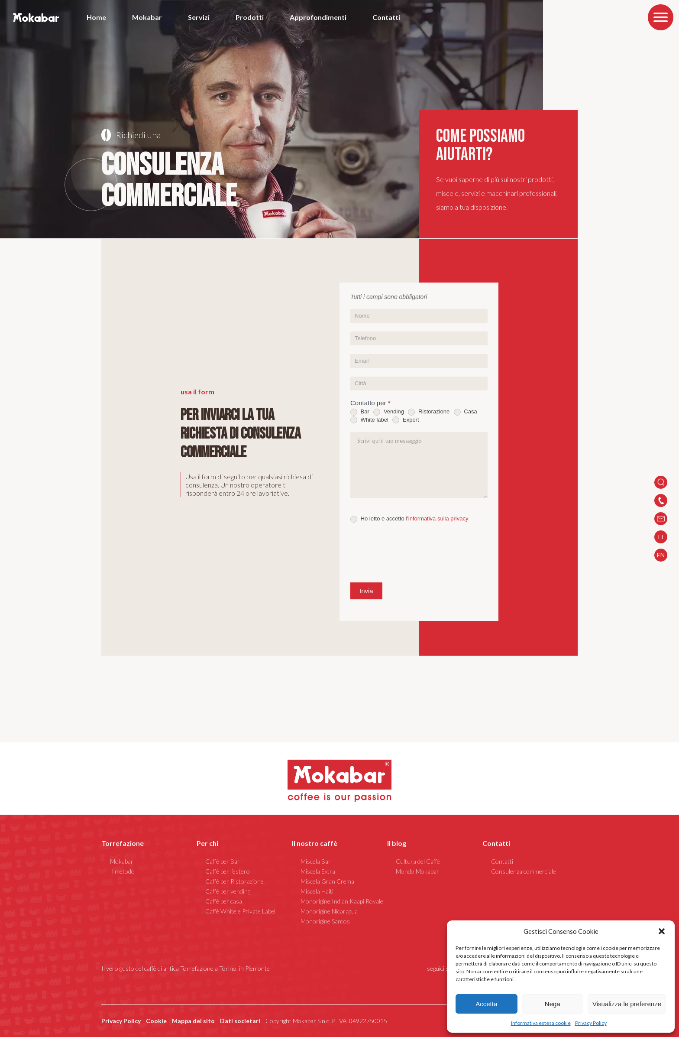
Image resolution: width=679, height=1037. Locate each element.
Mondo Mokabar (417, 871)
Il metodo (122, 871)
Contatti (386, 17)
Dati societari (240, 1020)
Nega (552, 1004)
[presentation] (416, 552)
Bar (359, 412)
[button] (661, 931)
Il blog (396, 843)
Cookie (156, 1020)
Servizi (199, 17)
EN (661, 555)
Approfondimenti (318, 17)
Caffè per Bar (222, 861)
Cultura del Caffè (418, 861)
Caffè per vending (227, 891)
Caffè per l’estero (227, 871)
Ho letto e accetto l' (409, 519)
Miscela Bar (316, 861)
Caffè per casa (223, 901)
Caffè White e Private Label (240, 911)
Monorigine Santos (325, 921)
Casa (465, 412)
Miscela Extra (318, 871)
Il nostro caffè (314, 843)
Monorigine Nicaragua (329, 911)
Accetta (486, 1004)
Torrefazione (122, 843)
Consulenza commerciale (523, 871)
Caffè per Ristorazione (234, 881)
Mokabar (147, 17)
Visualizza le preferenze (626, 1004)
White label (369, 420)
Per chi (207, 843)
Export (405, 420)
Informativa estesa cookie (541, 1023)
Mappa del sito (193, 1020)
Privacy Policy (591, 1023)
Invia (366, 591)
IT (661, 537)
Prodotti (250, 17)
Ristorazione (428, 412)
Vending (388, 412)
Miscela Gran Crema (327, 881)
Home (96, 17)
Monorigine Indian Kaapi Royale (342, 901)
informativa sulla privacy (438, 518)
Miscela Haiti (317, 891)
